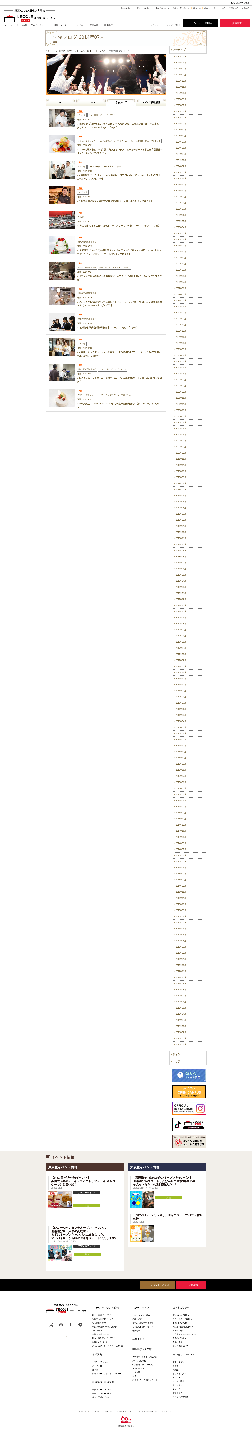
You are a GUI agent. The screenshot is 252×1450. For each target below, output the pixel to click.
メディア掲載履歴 (151, 102)
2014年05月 (181, 861)
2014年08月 (181, 843)
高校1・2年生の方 (144, 8)
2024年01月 (181, 172)
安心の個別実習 (99, 1323)
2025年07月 (181, 105)
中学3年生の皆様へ (181, 1323)
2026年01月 (181, 75)
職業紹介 (176, 1370)
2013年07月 (181, 922)
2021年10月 (181, 337)
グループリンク (179, 1362)
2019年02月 (181, 520)
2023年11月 (181, 184)
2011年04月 (181, 1020)
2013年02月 (181, 953)
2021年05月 (181, 367)
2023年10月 (181, 191)
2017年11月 (181, 605)
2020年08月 (181, 422)
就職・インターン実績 (102, 1393)
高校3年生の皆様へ (181, 1315)
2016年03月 (181, 727)
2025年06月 (181, 111)
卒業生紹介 (138, 1339)
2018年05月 (181, 575)
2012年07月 (181, 996)
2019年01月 (181, 526)
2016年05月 (181, 715)
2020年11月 (181, 404)
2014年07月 (181, 849)
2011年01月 (181, 1038)
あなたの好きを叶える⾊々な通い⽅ (107, 1346)
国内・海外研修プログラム (103, 1338)
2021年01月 (181, 392)
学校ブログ (121, 102)
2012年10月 (181, 977)
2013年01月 (181, 959)
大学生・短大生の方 (181, 8)
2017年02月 (181, 660)
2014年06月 (181, 855)
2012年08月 (181, 989)
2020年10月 (181, 410)
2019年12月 (181, 459)
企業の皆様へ (178, 1342)
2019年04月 (181, 508)
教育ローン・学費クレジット (145, 1380)
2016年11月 (181, 678)
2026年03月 (181, 62)
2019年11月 (181, 465)
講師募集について (180, 1346)
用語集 (175, 1366)
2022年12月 (181, 252)
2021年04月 (181, 373)
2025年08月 (181, 99)
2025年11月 (181, 87)
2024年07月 (181, 142)
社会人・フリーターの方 (214, 8)
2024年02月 (181, 166)
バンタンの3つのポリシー (101, 1411)
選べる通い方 (98, 1330)
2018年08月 (181, 556)
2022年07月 (181, 282)
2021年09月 (181, 343)
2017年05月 (181, 642)
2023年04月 (181, 227)
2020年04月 (181, 434)
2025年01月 (181, 123)
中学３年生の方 (162, 8)
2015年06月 (181, 782)
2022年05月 (181, 294)
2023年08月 (181, 203)
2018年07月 (181, 563)
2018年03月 (181, 587)
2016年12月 (181, 672)
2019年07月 (181, 489)
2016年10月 (181, 685)
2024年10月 (181, 136)
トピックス (177, 1385)
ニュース (90, 102)
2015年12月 (181, 745)
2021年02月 (181, 386)
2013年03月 (181, 947)
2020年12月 (181, 398)
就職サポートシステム (102, 1390)
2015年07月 (181, 776)
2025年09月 (181, 93)
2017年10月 (181, 611)
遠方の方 (197, 8)
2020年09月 (181, 416)
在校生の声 (137, 1319)
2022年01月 (181, 319)
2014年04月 (181, 867)
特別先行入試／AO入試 (142, 1364)
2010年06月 (181, 1044)
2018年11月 (181, 538)
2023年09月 (181, 197)
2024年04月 (181, 154)
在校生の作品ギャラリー (143, 1327)
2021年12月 (181, 325)
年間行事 (136, 1330)
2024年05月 (181, 148)
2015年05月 (181, 788)
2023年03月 (181, 233)
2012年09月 (181, 983)
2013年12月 (181, 892)
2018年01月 (181, 593)
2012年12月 (181, 965)
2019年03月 (181, 514)
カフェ (95, 1370)
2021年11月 (181, 331)
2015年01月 (181, 813)
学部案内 (97, 1354)
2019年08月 (181, 483)
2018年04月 (181, 581)
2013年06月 (181, 928)
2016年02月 (181, 733)
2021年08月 (181, 349)
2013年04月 (181, 941)
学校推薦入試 (138, 1368)
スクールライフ (140, 1307)
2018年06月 (181, 569)
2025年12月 (181, 81)
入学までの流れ (139, 1361)
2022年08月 (181, 276)
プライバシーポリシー (148, 1411)
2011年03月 (181, 1026)
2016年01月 (181, 739)
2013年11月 (181, 898)
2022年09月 (181, 270)
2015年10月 (181, 758)
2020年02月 (181, 447)
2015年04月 (181, 794)
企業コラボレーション (102, 1334)
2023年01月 (181, 245)
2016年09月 (181, 691)
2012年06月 (181, 1002)
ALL (61, 102)
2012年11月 (181, 971)
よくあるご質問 (172, 25)
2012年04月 (181, 1014)
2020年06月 (181, 428)
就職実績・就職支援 (103, 1382)
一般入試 (136, 1372)
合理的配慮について (125, 1411)
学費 (134, 1376)
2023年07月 (181, 209)
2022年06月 (181, 288)
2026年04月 (181, 56)
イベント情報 (178, 1381)
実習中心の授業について (102, 1319)
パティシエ (97, 1366)
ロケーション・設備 (141, 1315)
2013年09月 (181, 910)
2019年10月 (181, 471)
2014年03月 (181, 874)
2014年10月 (181, 831)
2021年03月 (181, 380)
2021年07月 (181, 355)
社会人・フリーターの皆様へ (185, 1334)
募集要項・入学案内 (143, 1349)
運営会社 (82, 1411)
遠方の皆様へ (178, 1330)
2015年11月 (181, 752)
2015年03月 (181, 800)
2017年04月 (181, 648)
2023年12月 (181, 178)
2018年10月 (181, 544)
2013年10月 (181, 904)
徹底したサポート (100, 1342)
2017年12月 (181, 599)
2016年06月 (181, 709)
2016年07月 (181, 703)
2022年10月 (181, 264)
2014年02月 (181, 880)
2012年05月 (181, 1008)
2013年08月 (181, 916)
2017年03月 (181, 654)
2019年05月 (181, 502)
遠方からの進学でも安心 (143, 1323)
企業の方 (246, 8)
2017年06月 (181, 636)
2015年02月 (181, 806)
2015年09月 (181, 764)
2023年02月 (181, 239)
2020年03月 (181, 441)
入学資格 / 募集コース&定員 (144, 1357)
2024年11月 (181, 130)
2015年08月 (181, 770)
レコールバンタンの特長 (105, 1307)
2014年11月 (181, 825)
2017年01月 (181, 666)
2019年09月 (181, 477)
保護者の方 (234, 8)
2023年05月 (181, 221)
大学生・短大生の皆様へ (183, 1327)
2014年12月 (181, 819)
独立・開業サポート (101, 1397)
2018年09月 (181, 550)
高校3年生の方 (127, 8)
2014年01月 (181, 886)
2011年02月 (181, 1032)
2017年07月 (181, 630)
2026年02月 (181, 69)
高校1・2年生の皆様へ (182, 1319)
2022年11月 (181, 258)
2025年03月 (181, 117)
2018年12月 (181, 532)
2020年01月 (181, 453)
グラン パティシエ (100, 1362)
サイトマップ (167, 1411)
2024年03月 (181, 160)
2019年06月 (181, 495)
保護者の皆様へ (179, 1338)
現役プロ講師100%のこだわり (105, 1327)
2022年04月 (181, 300)
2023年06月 (181, 215)
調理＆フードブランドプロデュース (107, 1373)
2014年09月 (181, 837)
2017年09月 (181, 617)
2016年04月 (181, 721)
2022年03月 (181, 306)
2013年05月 (181, 935)
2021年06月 (181, 361)
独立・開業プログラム (102, 1315)
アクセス (154, 25)
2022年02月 (181, 313)
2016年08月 (181, 697)
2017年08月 (181, 624)
